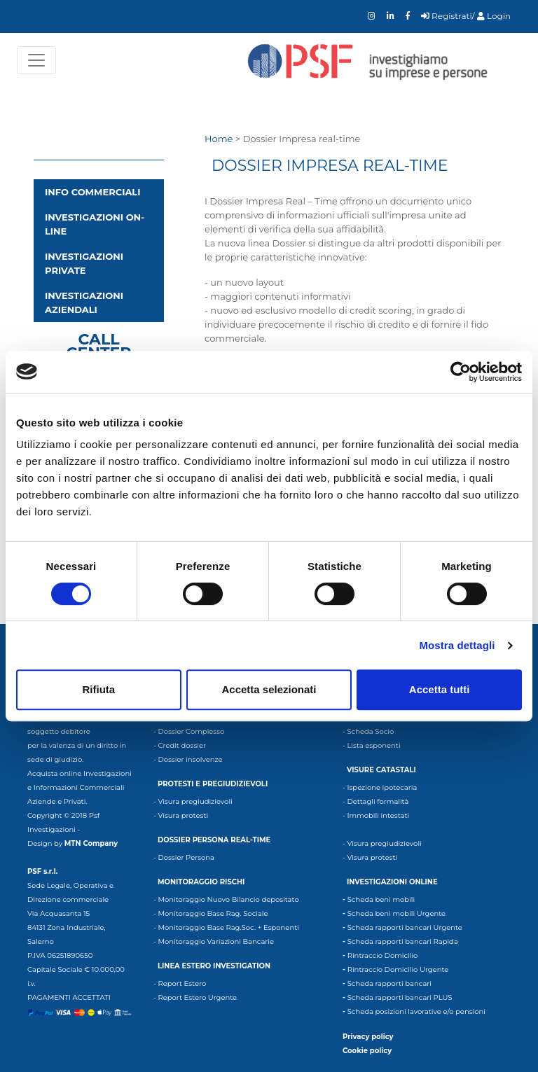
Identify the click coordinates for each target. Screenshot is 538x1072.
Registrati (446, 16)
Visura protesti (183, 815)
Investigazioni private (84, 263)
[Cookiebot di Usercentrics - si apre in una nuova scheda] (460, 371)
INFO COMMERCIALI (92, 191)
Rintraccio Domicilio (382, 955)
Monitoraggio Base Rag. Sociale (213, 913)
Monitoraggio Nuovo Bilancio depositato (228, 899)
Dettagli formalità (377, 801)
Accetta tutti (439, 689)
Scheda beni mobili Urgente (396, 913)
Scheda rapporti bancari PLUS (400, 997)
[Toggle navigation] (36, 60)
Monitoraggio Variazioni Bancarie (216, 941)
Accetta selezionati (268, 689)
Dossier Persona (186, 857)
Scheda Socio (370, 731)
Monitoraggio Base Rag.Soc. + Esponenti (228, 927)
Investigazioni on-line (94, 224)
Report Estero (182, 983)
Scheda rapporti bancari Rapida (402, 941)
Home (219, 138)
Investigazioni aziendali (84, 302)
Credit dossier (182, 745)
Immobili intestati (378, 815)
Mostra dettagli (457, 645)
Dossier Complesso (191, 731)
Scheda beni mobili (381, 899)
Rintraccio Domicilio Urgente (398, 969)
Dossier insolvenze (190, 759)
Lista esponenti (373, 745)
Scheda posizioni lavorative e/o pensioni (416, 1011)
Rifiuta (98, 689)
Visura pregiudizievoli (195, 801)
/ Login (491, 16)
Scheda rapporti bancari (389, 983)
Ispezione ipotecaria (382, 787)
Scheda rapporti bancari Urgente (404, 927)
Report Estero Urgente (197, 997)
